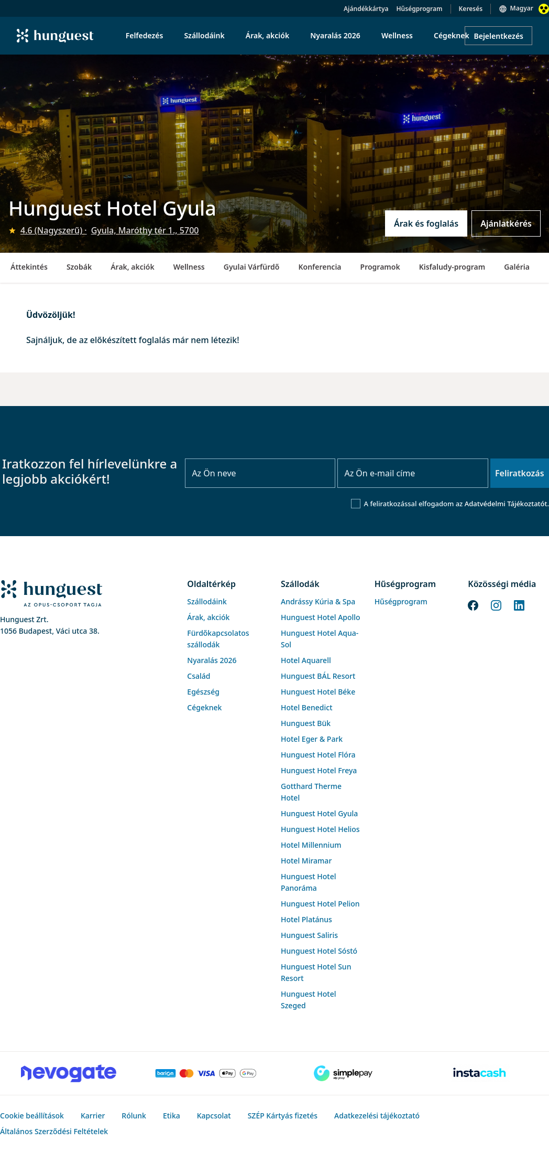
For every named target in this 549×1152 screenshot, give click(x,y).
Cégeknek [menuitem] (451, 35)
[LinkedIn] (519, 604)
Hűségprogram (420, 8)
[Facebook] (473, 604)
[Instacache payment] (480, 1073)
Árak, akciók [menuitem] (267, 35)
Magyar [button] (521, 8)
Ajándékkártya (366, 8)
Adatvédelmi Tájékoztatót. (507, 503)
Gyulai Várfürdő (252, 267)
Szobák (79, 267)
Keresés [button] (471, 8)
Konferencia (319, 267)
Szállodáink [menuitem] (204, 35)
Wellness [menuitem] (397, 35)
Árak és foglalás (426, 223)
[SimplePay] (343, 1073)
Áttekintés (29, 267)
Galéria (517, 267)
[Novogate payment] (68, 1073)
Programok (380, 267)
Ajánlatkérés (506, 223)
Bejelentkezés (498, 36)
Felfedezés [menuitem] (144, 35)
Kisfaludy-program (452, 267)
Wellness (189, 267)
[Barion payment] (205, 1073)
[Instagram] (496, 604)
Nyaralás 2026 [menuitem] (335, 35)
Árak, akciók (132, 267)
